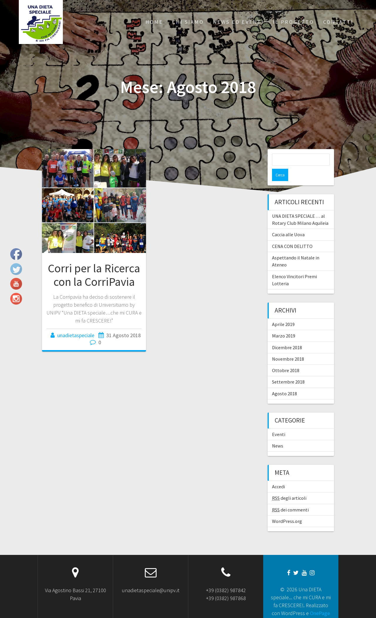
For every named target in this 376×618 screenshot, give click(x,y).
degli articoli (289, 486)
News (277, 433)
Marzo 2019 (283, 323)
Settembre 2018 (288, 369)
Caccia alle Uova (288, 222)
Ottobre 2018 (285, 358)
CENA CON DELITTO (292, 234)
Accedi (278, 474)
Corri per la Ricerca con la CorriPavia (94, 275)
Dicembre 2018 (287, 335)
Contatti (338, 21)
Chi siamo (188, 21)
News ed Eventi (238, 21)
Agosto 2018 (284, 381)
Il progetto (293, 21)
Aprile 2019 (283, 312)
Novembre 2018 (288, 346)
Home (154, 21)
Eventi (278, 422)
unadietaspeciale (75, 335)
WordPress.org (287, 509)
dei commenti (290, 497)
